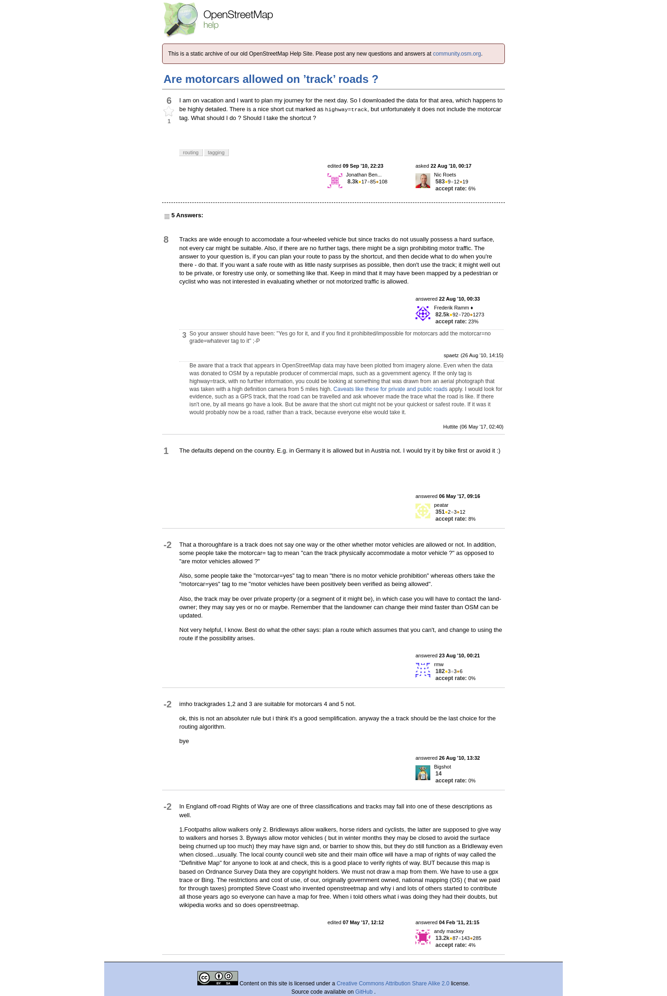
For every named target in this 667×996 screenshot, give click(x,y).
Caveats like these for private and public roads (390, 389)
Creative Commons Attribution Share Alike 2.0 (393, 983)
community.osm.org (457, 53)
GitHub (364, 992)
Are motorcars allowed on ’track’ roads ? (271, 79)
